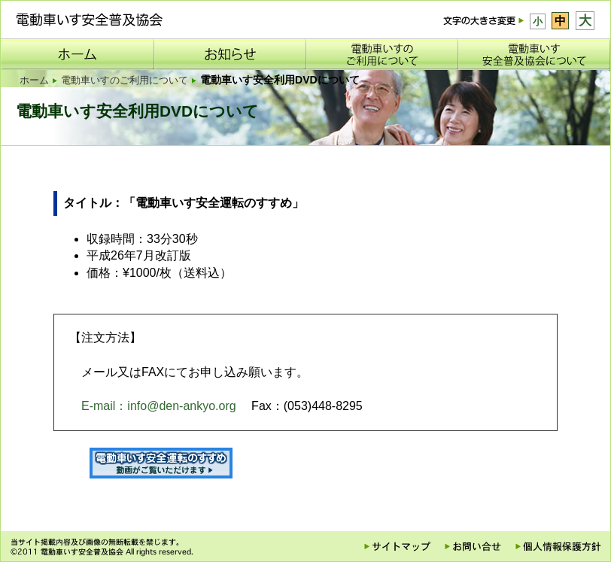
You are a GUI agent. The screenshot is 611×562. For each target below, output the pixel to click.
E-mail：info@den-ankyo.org (158, 405)
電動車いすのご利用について (124, 80)
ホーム (34, 80)
